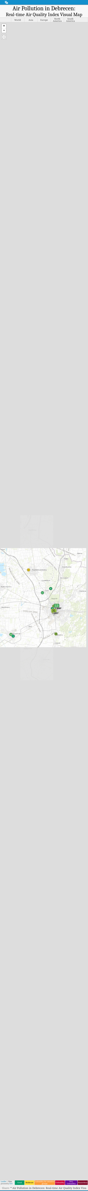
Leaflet (3, 1181)
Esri (11, 1183)
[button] (4, 26)
